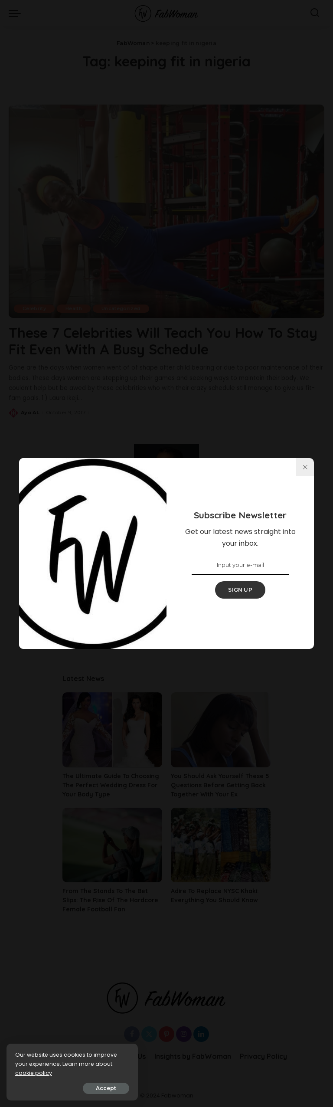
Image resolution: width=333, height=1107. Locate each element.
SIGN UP (240, 589)
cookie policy (33, 1073)
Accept (105, 1088)
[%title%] (305, 467)
